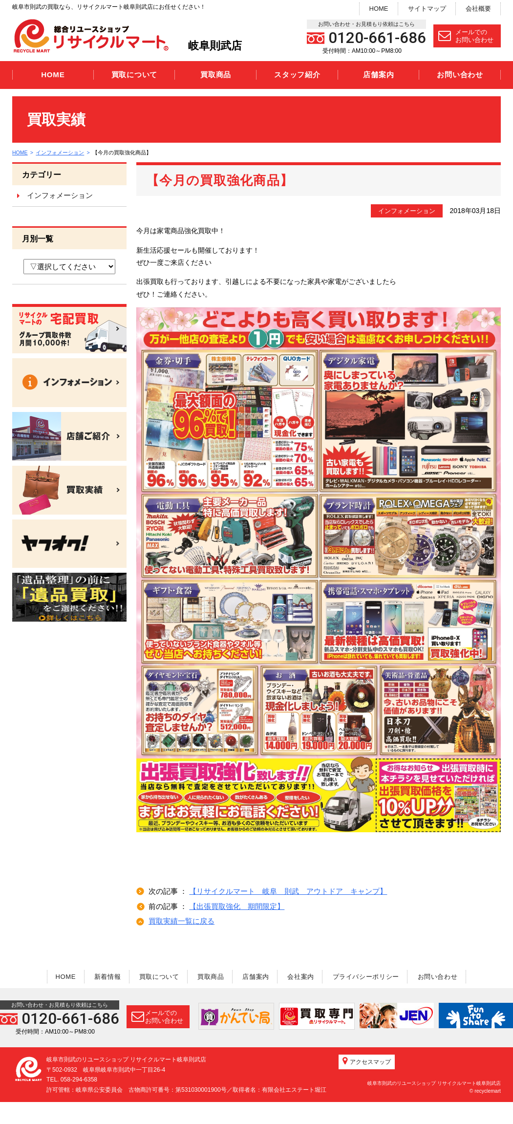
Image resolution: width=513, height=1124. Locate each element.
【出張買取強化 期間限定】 (236, 906)
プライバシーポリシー (373, 976)
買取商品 (215, 74)
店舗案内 (378, 74)
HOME (378, 8)
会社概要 (478, 8)
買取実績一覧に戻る (181, 921)
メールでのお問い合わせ (465, 35)
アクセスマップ (366, 1083)
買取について (134, 74)
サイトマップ (427, 8)
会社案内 (305, 976)
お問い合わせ (460, 74)
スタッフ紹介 (297, 74)
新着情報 (99, 976)
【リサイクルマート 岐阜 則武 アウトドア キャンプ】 (288, 891)
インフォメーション (61, 152)
